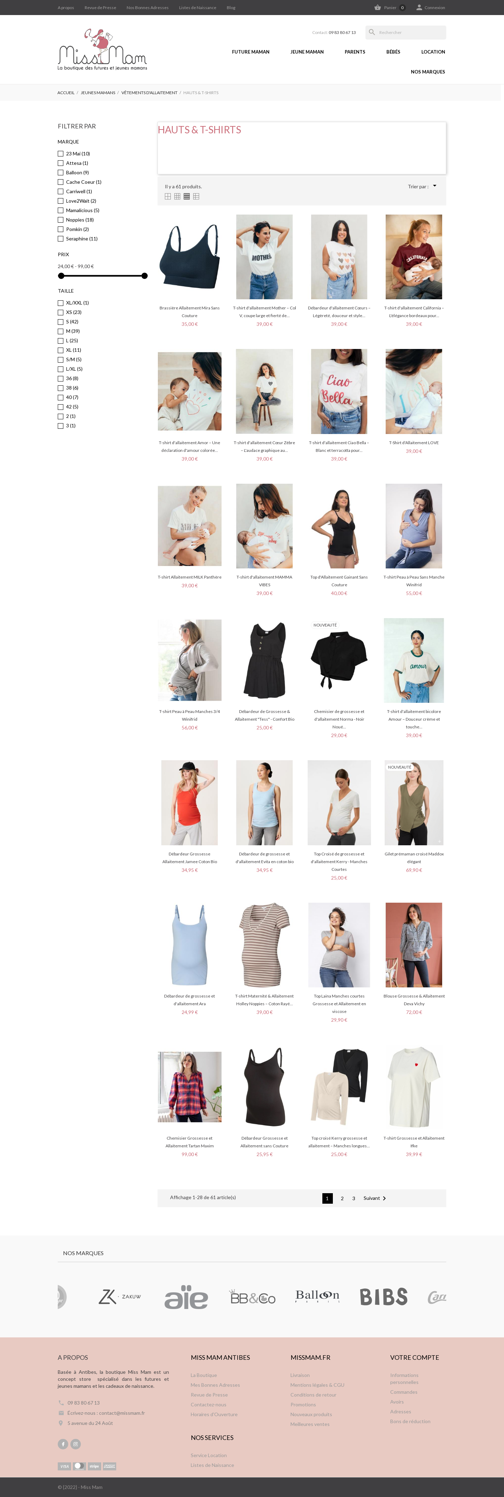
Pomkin (77, 229)
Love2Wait (81, 201)
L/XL (74, 369)
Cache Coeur (84, 182)
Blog (231, 7)
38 (72, 388)
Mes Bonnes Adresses (215, 1385)
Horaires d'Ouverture (214, 1414)
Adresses (400, 1411)
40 (72, 397)
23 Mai (78, 153)
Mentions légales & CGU (317, 1385)
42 (72, 407)
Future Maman (251, 52)
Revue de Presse (100, 7)
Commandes (404, 1392)
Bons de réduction (410, 1421)
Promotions (303, 1404)
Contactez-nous (208, 1404)
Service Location (209, 1455)
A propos (66, 7)
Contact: (334, 32)
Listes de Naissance (197, 7)
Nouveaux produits (311, 1414)
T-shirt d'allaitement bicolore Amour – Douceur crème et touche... (414, 719)
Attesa (77, 163)
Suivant (376, 1198)
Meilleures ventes (310, 1424)
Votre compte (414, 1357)
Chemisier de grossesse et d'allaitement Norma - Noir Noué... (339, 719)
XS (74, 312)
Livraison (300, 1375)
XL (73, 350)
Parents (355, 52)
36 (72, 378)
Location (433, 52)
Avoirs (397, 1402)
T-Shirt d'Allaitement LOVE (414, 442)
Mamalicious (82, 210)
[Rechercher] (405, 33)
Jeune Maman (307, 52)
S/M (74, 359)
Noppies (80, 220)
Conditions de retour (313, 1395)
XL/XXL (77, 303)
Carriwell (79, 191)
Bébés (393, 52)
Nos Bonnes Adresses (148, 7)
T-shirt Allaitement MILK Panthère (190, 577)
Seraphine (82, 239)
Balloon (77, 172)
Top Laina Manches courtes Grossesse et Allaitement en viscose (339, 1003)
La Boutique (204, 1375)
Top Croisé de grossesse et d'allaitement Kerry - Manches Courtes (339, 861)
